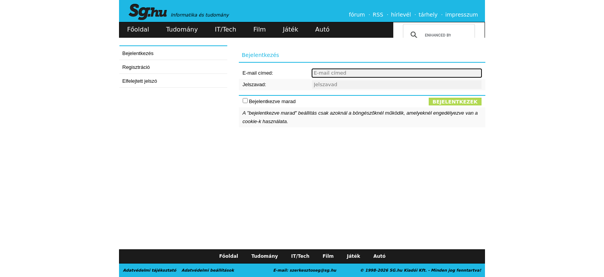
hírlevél (401, 15)
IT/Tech (226, 29)
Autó (322, 29)
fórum (357, 15)
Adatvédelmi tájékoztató (149, 270)
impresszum (461, 15)
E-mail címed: (258, 73)
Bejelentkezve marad (272, 101)
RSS (377, 15)
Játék (290, 29)
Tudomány (182, 29)
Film (259, 29)
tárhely (428, 15)
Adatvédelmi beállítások (207, 270)
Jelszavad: (254, 84)
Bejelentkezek (455, 102)
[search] (438, 35)
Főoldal (138, 29)
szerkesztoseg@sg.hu (313, 270)
